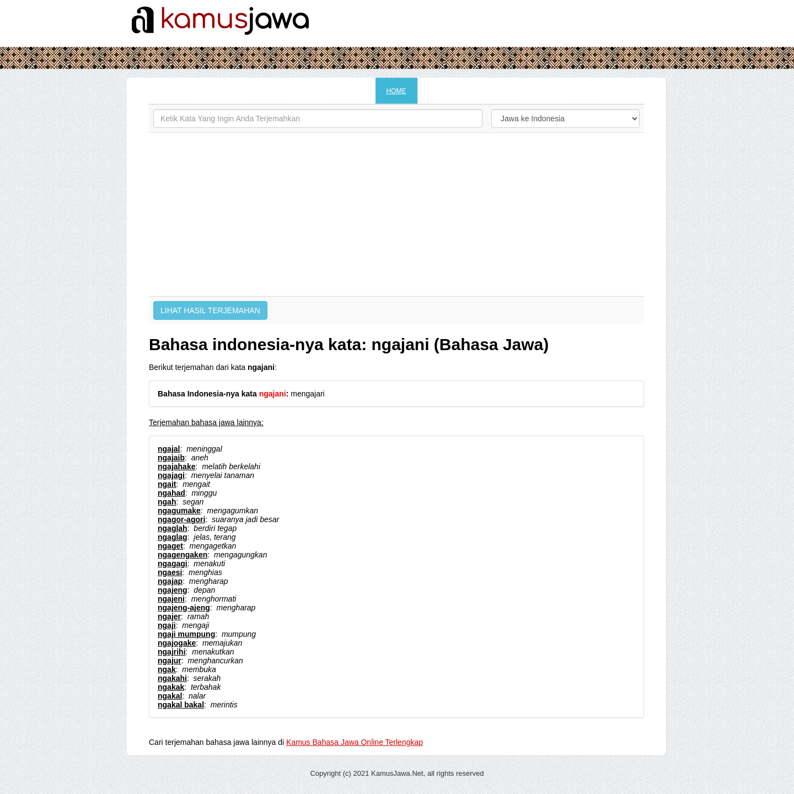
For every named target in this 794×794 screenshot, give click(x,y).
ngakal (170, 695)
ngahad (171, 493)
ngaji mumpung (186, 634)
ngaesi (170, 572)
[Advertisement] (396, 214)
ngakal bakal (181, 704)
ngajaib (171, 457)
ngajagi (171, 475)
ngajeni (171, 598)
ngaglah (172, 528)
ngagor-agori (181, 519)
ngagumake (179, 510)
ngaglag (172, 537)
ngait (167, 484)
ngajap (170, 581)
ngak (167, 669)
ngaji (167, 625)
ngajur (169, 660)
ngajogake (177, 643)
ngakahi (172, 678)
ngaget (170, 545)
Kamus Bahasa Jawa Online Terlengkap (354, 742)
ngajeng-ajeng (184, 607)
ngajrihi (172, 651)
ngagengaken (182, 554)
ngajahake (176, 466)
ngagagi (172, 563)
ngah (167, 501)
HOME (396, 91)
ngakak (171, 687)
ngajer (169, 616)
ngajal (169, 448)
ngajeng (172, 590)
